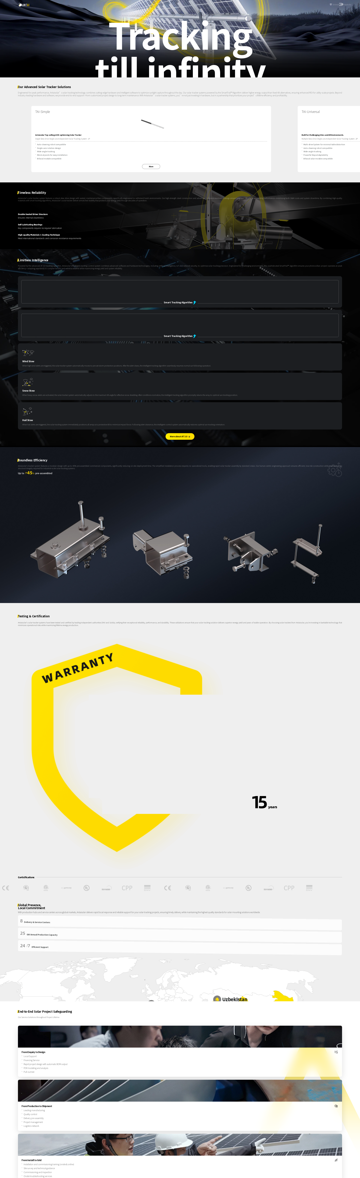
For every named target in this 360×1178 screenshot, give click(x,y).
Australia (347, 4)
